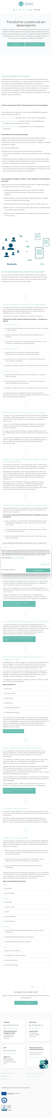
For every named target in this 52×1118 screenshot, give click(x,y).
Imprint (14, 557)
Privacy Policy (20, 557)
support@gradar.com (11, 1028)
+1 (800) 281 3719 (10, 1050)
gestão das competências (11, 121)
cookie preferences (34, 1076)
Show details (44, 564)
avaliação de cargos (9, 118)
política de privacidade (9, 1073)
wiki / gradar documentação (36, 1073)
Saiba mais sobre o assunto (37, 1057)
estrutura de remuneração (11, 126)
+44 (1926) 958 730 (37, 1025)
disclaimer (5, 1079)
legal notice (6, 1076)
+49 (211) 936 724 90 (11, 1025)
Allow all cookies (38, 570)
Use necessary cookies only (8, 569)
